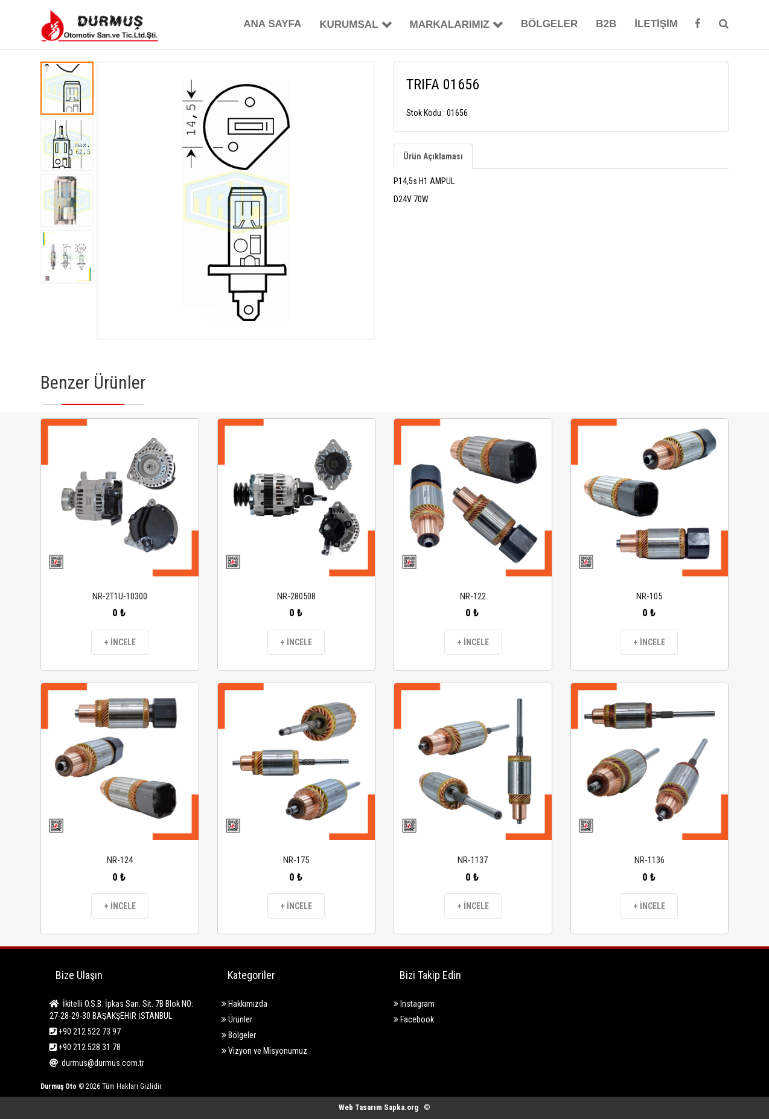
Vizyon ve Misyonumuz (264, 1051)
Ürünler (237, 1019)
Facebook (414, 1019)
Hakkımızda (244, 1004)
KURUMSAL (348, 24)
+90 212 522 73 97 (85, 1031)
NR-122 (473, 596)
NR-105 (649, 596)
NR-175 (296, 860)
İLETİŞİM (656, 24)
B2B (606, 24)
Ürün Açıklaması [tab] (433, 156)
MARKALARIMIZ (450, 24)
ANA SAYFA (272, 24)
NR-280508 (296, 596)
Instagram (414, 1004)
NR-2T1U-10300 (119, 596)
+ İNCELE (120, 642)
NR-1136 (649, 860)
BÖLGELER (549, 24)
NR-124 (120, 860)
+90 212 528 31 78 (85, 1047)
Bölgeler (239, 1035)
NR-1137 (473, 860)
